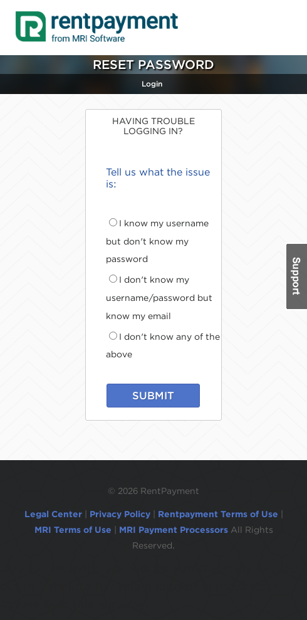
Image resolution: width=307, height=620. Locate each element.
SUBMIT (153, 395)
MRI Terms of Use (73, 530)
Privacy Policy (120, 514)
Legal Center (53, 514)
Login (152, 83)
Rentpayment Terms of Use (218, 514)
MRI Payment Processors (175, 530)
